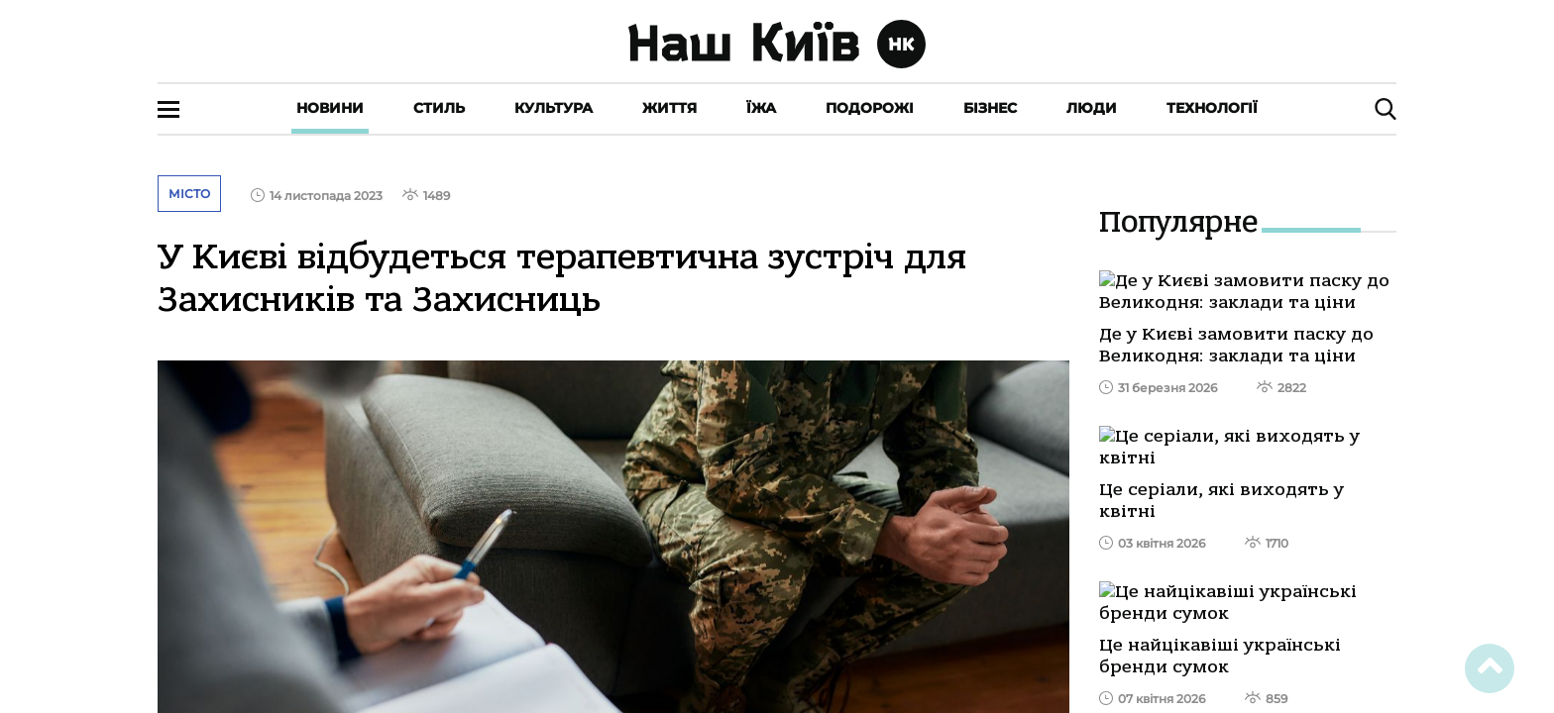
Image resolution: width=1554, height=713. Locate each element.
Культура (553, 108)
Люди (1091, 108)
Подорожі (870, 108)
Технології (1212, 108)
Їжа (761, 108)
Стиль (439, 108)
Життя (669, 108)
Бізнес (990, 108)
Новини (330, 108)
